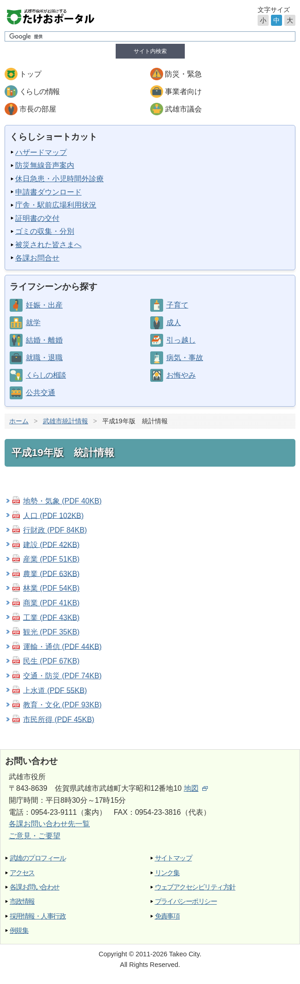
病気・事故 (184, 358)
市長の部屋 (37, 109)
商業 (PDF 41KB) (51, 603)
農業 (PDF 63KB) (51, 573)
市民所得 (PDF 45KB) (58, 719)
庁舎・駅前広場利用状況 (55, 205)
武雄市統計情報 (65, 421)
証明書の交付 (37, 218)
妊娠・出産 (44, 305)
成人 (173, 322)
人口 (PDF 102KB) (53, 515)
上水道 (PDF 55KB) (55, 690)
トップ (30, 74)
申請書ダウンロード (48, 192)
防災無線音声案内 (44, 165)
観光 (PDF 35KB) (51, 632)
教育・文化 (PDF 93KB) (62, 705)
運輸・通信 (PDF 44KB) (62, 646)
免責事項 (167, 916)
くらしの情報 (39, 91)
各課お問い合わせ (34, 887)
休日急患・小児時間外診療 (59, 179)
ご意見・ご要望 (34, 836)
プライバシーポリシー (186, 901)
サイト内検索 (150, 51)
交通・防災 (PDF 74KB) (62, 676)
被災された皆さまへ (48, 245)
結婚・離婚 (44, 340)
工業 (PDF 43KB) (51, 617)
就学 (33, 322)
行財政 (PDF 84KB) (55, 530)
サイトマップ (173, 858)
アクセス (22, 873)
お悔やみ (181, 375)
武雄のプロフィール (37, 858)
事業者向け (183, 91)
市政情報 (22, 901)
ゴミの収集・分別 (44, 231)
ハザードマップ (41, 152)
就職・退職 (44, 358)
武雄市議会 (183, 109)
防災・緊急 (183, 74)
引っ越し (181, 340)
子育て (177, 305)
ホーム (19, 421)
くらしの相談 (45, 375)
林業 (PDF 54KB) (51, 588)
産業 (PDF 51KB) (51, 559)
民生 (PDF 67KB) (51, 661)
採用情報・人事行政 (37, 916)
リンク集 (167, 873)
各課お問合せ (37, 258)
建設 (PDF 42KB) (51, 544)
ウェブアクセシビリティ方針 (195, 887)
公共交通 (40, 393)
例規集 (19, 930)
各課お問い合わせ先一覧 (49, 824)
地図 (196, 788)
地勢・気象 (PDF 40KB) (62, 501)
